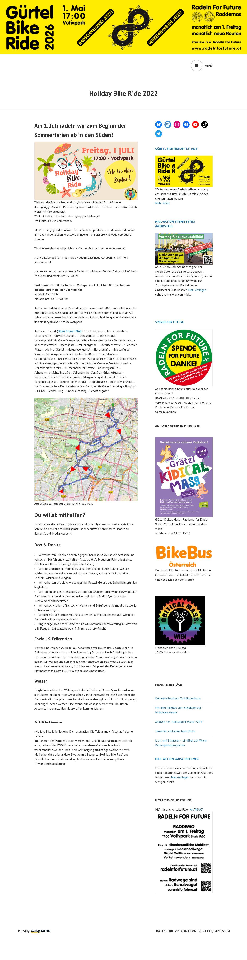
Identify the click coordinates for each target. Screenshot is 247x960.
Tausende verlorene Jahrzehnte (175, 731)
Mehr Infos (162, 203)
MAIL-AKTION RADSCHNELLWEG (177, 759)
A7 (201, 809)
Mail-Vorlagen (197, 290)
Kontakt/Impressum (214, 931)
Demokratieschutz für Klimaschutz (177, 698)
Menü (209, 65)
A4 (191, 809)
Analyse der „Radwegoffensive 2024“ (179, 722)
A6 (196, 809)
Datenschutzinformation (176, 931)
